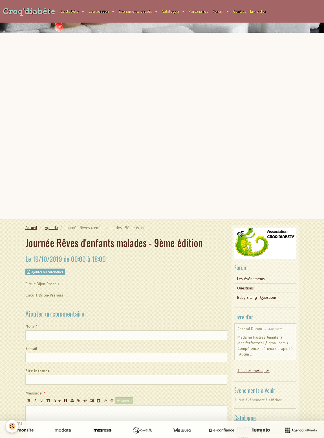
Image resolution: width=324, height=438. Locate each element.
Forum (218, 11)
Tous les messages (253, 370)
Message (33, 393)
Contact (239, 11)
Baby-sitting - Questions (257, 297)
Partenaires (198, 11)
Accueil (31, 227)
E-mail (31, 348)
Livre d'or (258, 11)
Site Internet (37, 370)
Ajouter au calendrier (45, 272)
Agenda (51, 227)
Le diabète (70, 11)
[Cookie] (12, 426)
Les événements (251, 278)
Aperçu (124, 400)
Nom (29, 326)
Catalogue (171, 11)
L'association (99, 11)
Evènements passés (136, 11)
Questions (245, 288)
